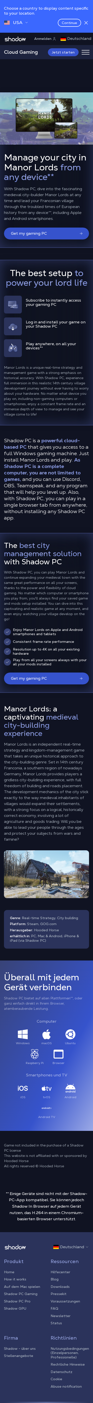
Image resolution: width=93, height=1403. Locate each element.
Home (9, 1272)
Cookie (56, 1379)
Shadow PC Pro (17, 1301)
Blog (55, 1279)
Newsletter (60, 1316)
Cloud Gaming (21, 52)
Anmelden (45, 38)
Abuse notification (66, 1386)
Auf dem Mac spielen (22, 1286)
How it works (15, 1279)
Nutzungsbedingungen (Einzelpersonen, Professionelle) (70, 1352)
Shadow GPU (15, 1308)
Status (56, 1323)
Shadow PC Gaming (20, 1294)
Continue (69, 23)
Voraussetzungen (65, 1301)
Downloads (60, 1286)
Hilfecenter (60, 1272)
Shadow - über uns (20, 1348)
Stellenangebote (18, 1355)
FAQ (54, 1308)
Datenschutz (61, 1372)
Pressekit (58, 1294)
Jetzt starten (63, 52)
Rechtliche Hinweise (68, 1364)
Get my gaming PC (47, 233)
